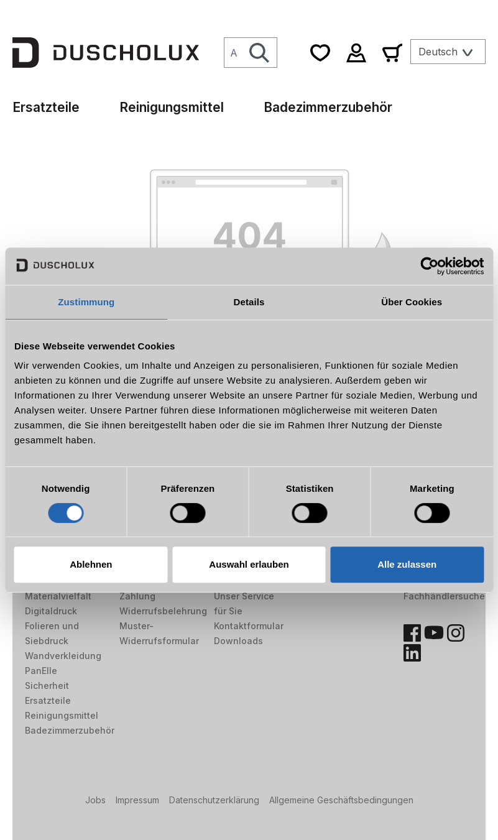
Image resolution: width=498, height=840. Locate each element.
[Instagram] (455, 633)
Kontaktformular (249, 626)
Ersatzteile (48, 700)
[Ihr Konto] (356, 52)
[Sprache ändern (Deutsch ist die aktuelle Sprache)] (448, 51)
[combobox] (233, 52)
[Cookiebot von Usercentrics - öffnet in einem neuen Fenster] (429, 266)
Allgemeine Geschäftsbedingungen (341, 800)
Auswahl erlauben (248, 564)
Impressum (137, 800)
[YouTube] (434, 633)
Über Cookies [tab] (411, 302)
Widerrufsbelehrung (163, 611)
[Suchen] (259, 52)
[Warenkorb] (392, 52)
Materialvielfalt (58, 596)
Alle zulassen (406, 564)
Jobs (95, 800)
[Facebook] (412, 633)
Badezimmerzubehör (69, 730)
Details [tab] (249, 302)
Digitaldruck (51, 611)
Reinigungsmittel (61, 715)
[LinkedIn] (412, 653)
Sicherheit (47, 685)
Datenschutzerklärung (214, 800)
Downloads (238, 640)
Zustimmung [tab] (86, 302)
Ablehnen (91, 564)
